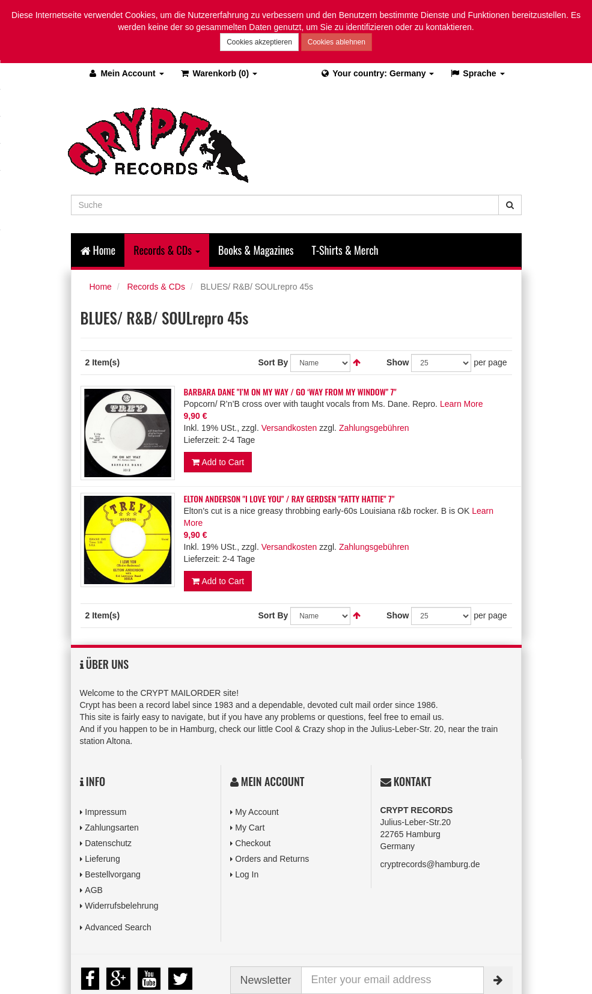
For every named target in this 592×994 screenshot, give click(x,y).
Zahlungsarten (112, 827)
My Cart (249, 827)
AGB (94, 890)
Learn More (461, 404)
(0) (218, 73)
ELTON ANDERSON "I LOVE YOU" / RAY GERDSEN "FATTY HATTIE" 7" (289, 498)
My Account (256, 812)
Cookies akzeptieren (259, 42)
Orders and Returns (272, 859)
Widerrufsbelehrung (121, 905)
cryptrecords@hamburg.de (430, 864)
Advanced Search (118, 927)
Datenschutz (108, 843)
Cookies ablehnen (336, 42)
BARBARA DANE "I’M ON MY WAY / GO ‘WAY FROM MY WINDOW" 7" (290, 391)
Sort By (273, 362)
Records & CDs (156, 286)
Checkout (252, 843)
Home (98, 250)
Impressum (105, 812)
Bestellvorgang (113, 874)
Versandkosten (289, 428)
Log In (246, 874)
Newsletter (265, 980)
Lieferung (102, 859)
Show (397, 362)
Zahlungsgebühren (374, 428)
